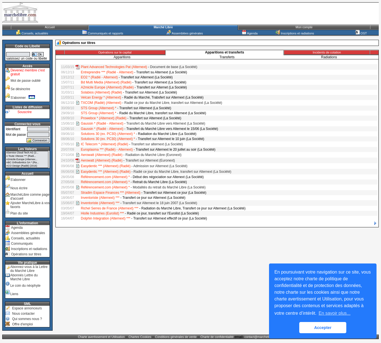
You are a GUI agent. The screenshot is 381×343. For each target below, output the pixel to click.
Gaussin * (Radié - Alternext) (102, 123)
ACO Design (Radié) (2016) (27, 166)
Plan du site (19, 213)
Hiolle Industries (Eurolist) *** (102, 213)
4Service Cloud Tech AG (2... (27, 153)
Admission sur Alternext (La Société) (160, 166)
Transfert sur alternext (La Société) (157, 144)
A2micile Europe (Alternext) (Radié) (107, 87)
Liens (14, 294)
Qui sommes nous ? (27, 319)
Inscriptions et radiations (294, 33)
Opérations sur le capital (115, 52)
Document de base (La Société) (173, 67)
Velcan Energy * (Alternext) (101, 97)
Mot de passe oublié (26, 81)
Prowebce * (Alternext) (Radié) (104, 118)
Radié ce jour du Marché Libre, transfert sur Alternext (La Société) (173, 103)
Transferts (227, 57)
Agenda (250, 33)
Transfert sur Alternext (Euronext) (150, 160)
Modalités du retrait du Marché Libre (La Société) (169, 187)
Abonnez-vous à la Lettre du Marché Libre (29, 269)
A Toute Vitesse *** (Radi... (27, 156)
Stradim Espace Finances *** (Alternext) (111, 193)
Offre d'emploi (22, 324)
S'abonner (23, 98)
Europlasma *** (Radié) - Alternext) (107, 149)
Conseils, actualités (32, 33)
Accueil (50, 27)
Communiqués (21, 244)
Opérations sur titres (26, 254)
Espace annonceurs (27, 308)
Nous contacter (23, 314)
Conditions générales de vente (176, 337)
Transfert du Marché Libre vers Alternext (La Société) (165, 123)
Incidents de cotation (327, 52)
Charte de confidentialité (217, 337)
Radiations (329, 57)
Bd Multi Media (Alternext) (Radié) (106, 82)
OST (361, 33)
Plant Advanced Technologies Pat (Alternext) (114, 67)
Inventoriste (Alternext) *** (100, 198)
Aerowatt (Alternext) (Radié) (102, 155)
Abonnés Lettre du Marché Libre (24, 277)
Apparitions (122, 57)
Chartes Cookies (139, 337)
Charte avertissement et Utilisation (101, 337)
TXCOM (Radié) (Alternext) (101, 103)
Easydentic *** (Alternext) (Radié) (105, 166)
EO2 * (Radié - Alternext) (99, 77)
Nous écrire (18, 188)
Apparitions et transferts (224, 52)
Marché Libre (163, 27)
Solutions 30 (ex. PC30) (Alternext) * (108, 134)
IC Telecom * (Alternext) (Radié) (104, 144)
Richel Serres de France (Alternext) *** (109, 208)
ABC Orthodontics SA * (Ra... (27, 162)
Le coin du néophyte (25, 286)
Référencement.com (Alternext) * (105, 177)
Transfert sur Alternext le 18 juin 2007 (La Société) (159, 203)
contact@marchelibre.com (262, 337)
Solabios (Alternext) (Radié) (101, 92)
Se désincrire (20, 89)
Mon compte (304, 27)
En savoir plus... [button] (334, 313)
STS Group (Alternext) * (98, 108)
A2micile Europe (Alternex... (27, 159)
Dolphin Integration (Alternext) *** (105, 218)
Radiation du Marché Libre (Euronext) (153, 155)
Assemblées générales (185, 33)
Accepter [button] (322, 327)
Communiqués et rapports (102, 33)
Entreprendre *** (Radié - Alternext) (107, 72)
